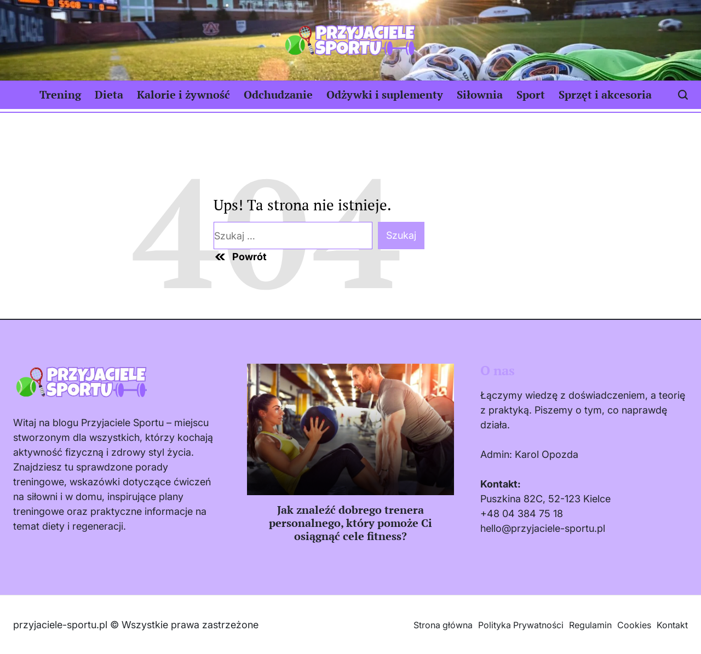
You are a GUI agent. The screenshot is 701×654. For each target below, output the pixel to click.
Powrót (240, 256)
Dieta (109, 94)
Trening (60, 94)
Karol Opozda (546, 454)
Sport (530, 94)
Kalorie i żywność (183, 94)
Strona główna (443, 624)
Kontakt (672, 624)
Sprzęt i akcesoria (605, 94)
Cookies (634, 624)
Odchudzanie (278, 94)
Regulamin (590, 624)
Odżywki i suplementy (384, 94)
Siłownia (480, 94)
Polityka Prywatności (521, 624)
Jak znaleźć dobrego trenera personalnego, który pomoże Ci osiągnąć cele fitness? (350, 522)
